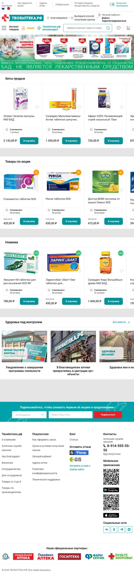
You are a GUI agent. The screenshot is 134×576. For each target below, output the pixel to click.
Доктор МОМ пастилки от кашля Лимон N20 (104, 200)
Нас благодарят (11, 456)
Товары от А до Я (11, 481)
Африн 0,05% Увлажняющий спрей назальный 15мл (105, 117)
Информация (62, 4)
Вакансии (7, 462)
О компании (7, 4)
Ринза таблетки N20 (58, 198)
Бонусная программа (119, 4)
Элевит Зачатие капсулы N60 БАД (19, 117)
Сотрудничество (11, 469)
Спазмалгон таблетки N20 (19, 199)
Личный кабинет (41, 456)
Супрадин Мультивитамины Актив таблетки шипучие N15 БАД (63, 117)
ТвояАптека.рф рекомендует (48, 28)
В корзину (29, 140)
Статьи (74, 439)
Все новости (121, 322)
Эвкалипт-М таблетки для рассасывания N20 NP (19, 281)
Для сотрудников (12, 475)
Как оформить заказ (24, 4)
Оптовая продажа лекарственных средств (86, 4)
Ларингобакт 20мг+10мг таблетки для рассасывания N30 (60, 281)
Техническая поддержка (46, 479)
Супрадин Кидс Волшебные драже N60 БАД (105, 281)
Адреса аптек (43, 4)
